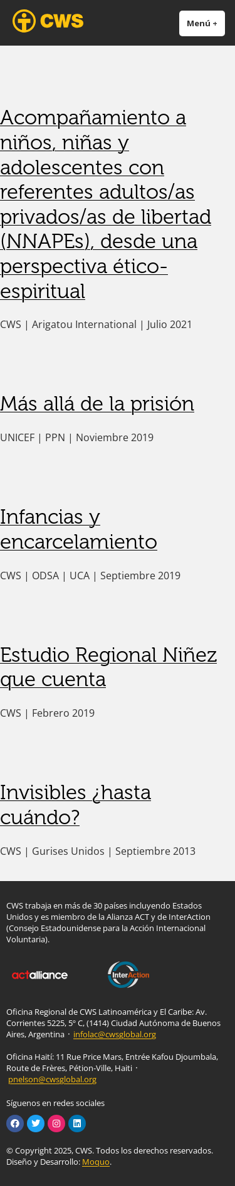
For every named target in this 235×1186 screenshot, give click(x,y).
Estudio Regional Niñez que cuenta (108, 667)
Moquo (96, 1161)
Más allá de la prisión (97, 403)
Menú (206, 23)
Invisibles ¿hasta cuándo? (75, 805)
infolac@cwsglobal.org (114, 1034)
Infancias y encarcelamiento (78, 529)
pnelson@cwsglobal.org (52, 1079)
